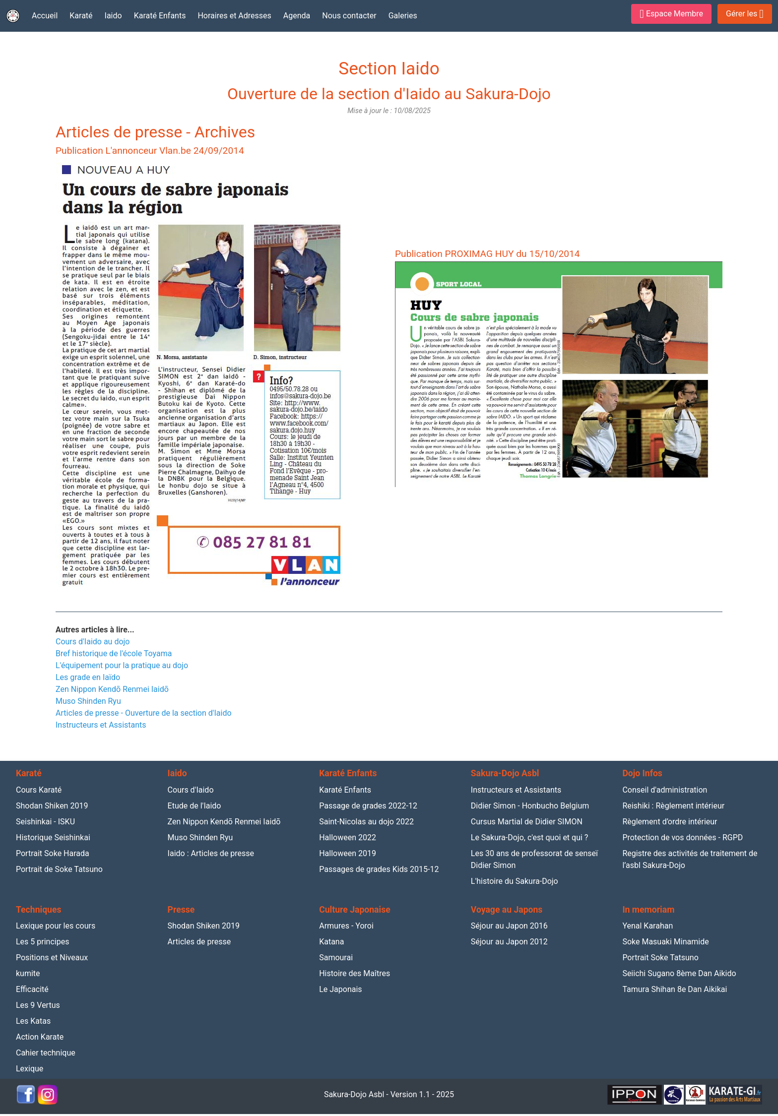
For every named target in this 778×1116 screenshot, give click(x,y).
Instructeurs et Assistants (101, 725)
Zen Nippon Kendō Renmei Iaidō (112, 689)
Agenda (296, 15)
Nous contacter (349, 15)
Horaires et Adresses (234, 15)
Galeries (403, 15)
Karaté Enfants (160, 15)
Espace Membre (671, 14)
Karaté (80, 15)
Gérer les (745, 14)
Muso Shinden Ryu (88, 701)
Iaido (113, 15)
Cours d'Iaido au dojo (93, 641)
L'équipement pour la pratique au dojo (122, 665)
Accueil (45, 15)
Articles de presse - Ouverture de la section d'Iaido (144, 713)
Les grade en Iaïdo (88, 677)
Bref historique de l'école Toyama (114, 653)
